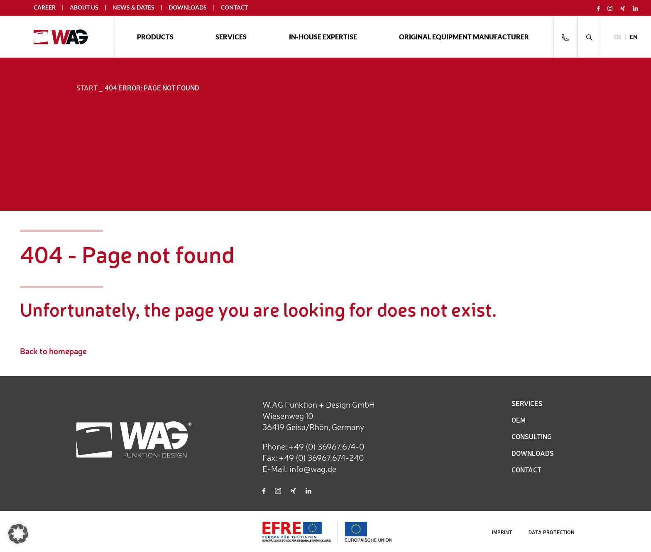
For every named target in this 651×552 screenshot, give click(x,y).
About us (84, 7)
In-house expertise (323, 37)
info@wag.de (312, 468)
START (87, 87)
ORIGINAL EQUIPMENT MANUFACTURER (464, 37)
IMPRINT (502, 532)
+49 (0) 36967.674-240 (321, 457)
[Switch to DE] (618, 37)
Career (45, 7)
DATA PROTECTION (552, 532)
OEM (519, 419)
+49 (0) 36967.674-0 (327, 446)
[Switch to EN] (634, 37)
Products (155, 37)
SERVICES (527, 403)
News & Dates (133, 7)
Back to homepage (53, 350)
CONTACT (526, 469)
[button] (18, 534)
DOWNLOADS (533, 452)
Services (231, 37)
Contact (234, 7)
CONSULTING (532, 436)
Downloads (188, 7)
